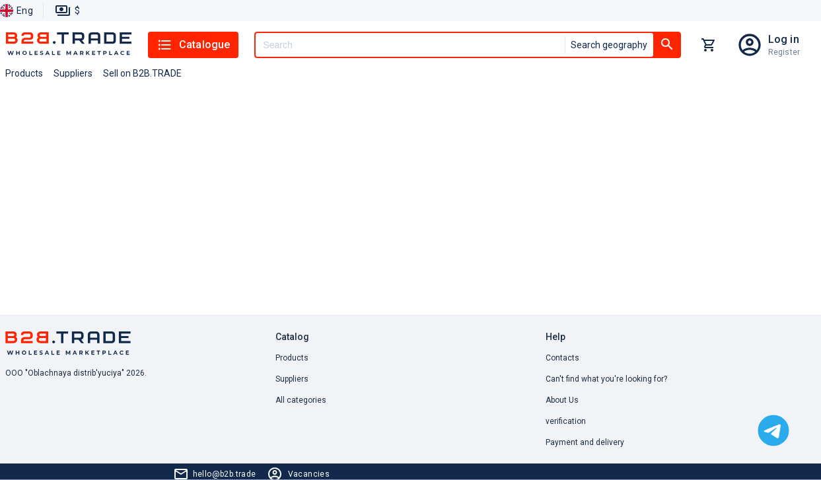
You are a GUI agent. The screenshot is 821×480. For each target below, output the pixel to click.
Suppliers (291, 379)
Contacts (562, 357)
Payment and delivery (585, 442)
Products (291, 357)
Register (784, 52)
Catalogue (193, 45)
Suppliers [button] (73, 73)
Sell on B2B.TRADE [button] (142, 73)
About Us (562, 400)
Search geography (609, 45)
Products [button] (24, 73)
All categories (300, 400)
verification (566, 421)
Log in (783, 39)
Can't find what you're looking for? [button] (606, 379)
